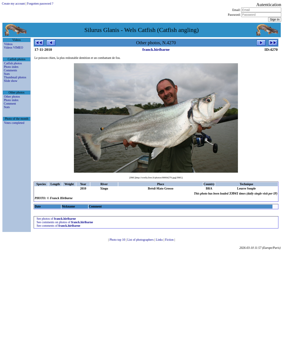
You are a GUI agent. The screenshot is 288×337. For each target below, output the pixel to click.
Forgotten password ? (40, 3)
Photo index (11, 66)
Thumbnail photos (15, 77)
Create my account (13, 3)
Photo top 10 (118, 239)
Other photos (12, 96)
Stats (7, 73)
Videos (8, 44)
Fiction (169, 239)
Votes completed (14, 123)
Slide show (10, 80)
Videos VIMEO (13, 47)
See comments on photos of (65, 222)
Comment (10, 103)
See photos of (56, 218)
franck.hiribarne (156, 49)
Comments (10, 70)
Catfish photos (13, 63)
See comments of (58, 225)
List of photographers (140, 239)
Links (160, 239)
